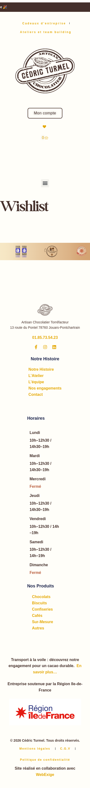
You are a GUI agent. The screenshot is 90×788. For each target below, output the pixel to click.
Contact (36, 394)
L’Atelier (36, 376)
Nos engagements (45, 388)
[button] (45, 183)
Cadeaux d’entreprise (44, 23)
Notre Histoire (41, 369)
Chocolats (41, 597)
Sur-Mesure (42, 622)
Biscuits (39, 603)
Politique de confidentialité (45, 759)
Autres (38, 628)
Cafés (37, 616)
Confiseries (42, 609)
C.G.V (65, 748)
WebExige (45, 775)
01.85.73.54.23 (45, 337)
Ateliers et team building (45, 32)
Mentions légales (34, 748)
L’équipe (36, 382)
